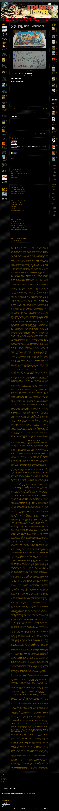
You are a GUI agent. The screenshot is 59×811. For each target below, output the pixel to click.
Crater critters (18, 353)
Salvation (21, 612)
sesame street (13, 623)
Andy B (39, 264)
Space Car (25, 641)
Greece (19, 429)
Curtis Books (13, 356)
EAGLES (15, 389)
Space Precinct (42, 644)
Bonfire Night (26, 308)
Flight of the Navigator (44, 409)
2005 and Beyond (24, 248)
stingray (40, 665)
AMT (42, 260)
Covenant (34, 351)
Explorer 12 (26, 397)
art (40, 274)
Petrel (45, 564)
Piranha (16, 568)
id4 (39, 446)
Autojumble (12, 280)
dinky (29, 371)
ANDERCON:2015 (14, 264)
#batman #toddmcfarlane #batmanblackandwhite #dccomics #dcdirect (25, 133)
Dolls (20, 380)
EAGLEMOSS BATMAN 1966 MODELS (31, 386)
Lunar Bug (44, 496)
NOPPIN (46, 550)
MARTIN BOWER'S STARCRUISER (28, 506)
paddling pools (46, 557)
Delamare (40, 365)
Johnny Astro (28, 461)
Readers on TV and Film (36, 593)
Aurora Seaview (38, 279)
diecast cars (40, 369)
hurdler (15, 446)
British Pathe (16, 313)
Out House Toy (25, 557)
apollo (41, 268)
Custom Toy (28, 356)
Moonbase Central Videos (24, 533)
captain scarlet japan (33, 321)
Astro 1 (23, 276)
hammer (30, 433)
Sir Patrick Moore (42, 627)
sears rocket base (30, 621)
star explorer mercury (44, 658)
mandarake (19, 503)
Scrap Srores (43, 618)
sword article (14, 678)
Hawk (18, 436)
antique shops (31, 266)
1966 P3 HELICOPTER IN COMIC (18, 223)
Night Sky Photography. (41, 549)
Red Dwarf (43, 594)
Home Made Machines (24, 440)
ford (21, 412)
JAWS (25, 456)
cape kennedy (34, 318)
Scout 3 (27, 618)
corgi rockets (21, 348)
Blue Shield (24, 305)
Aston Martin (19, 276)
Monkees (29, 526)
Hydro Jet (21, 446)
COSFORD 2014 (16, 349)
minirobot (46, 519)
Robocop (43, 602)
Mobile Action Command (42, 520)
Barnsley (22, 288)
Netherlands (43, 544)
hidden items (28, 437)
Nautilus (12, 544)
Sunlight (24, 671)
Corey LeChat (21, 345)
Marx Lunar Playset (20, 507)
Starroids (21, 662)
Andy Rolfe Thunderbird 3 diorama (23, 265)
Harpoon (31, 435)
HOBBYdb (42, 437)
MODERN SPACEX (36, 523)
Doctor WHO (31, 378)
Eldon (37, 392)
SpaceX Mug (17, 650)
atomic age (38, 277)
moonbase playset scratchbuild (33, 534)
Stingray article (45, 665)
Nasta (44, 543)
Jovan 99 (30, 464)
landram (14, 483)
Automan (16, 280)
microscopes (19, 516)
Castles (47, 325)
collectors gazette (23, 340)
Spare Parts (23, 653)
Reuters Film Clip (16, 598)
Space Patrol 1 (36, 644)
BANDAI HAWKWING (29, 285)
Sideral (15, 627)
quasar (41, 584)
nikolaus (15, 550)
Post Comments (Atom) (32, 112)
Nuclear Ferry (36, 552)
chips (17, 333)
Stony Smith (44, 666)
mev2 (39, 515)
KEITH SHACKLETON (29, 469)
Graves (43, 428)
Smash (45, 631)
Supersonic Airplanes (18, 674)
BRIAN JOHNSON (36, 312)
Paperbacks (19, 560)
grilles (38, 429)
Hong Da (12, 442)
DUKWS (25, 382)
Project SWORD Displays (17, 580)
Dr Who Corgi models (24, 381)
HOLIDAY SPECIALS (16, 439)
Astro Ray (35, 276)
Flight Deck (37, 409)
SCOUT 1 (13, 618)
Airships (28, 256)
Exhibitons (46, 396)
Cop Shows (46, 344)
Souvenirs (40, 636)
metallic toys (26, 515)
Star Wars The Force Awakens (31, 661)
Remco (19, 595)
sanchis (40, 612)
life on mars (26, 487)
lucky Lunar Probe (14, 496)
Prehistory (36, 573)
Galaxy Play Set (42, 417)
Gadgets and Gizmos (18, 417)
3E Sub (45, 248)
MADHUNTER (40, 499)
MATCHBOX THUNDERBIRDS (42, 510)
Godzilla (20, 427)
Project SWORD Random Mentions (39, 581)
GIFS (29, 424)
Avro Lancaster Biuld (27, 281)
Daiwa (12, 357)
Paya (20, 563)
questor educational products (19, 586)
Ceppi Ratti (29, 329)
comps (28, 343)
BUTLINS (42, 316)
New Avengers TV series (28, 545)
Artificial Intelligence (25, 275)
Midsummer (30, 516)
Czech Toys (45, 356)
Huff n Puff (43, 445)
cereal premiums (35, 329)
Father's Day (20, 401)
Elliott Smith (21, 393)
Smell (47, 631)
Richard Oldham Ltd (35, 598)
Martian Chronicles (18, 506)
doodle (44, 380)
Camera (34, 317)
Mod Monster (23, 522)
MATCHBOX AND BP (30, 510)
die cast (15, 369)
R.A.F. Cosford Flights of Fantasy (34, 586)
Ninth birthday (20, 550)
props (25, 582)
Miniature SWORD (32, 519)
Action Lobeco (33, 252)
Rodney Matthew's (36, 606)
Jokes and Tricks (40, 462)
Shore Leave (42, 626)
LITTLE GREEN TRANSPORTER (38, 491)
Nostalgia (21, 552)
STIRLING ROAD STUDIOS (15, 666)
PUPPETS (15, 584)
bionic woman (23, 297)
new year (42, 548)
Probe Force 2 (25, 575)
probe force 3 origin (32, 575)
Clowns (30, 339)
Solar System (22, 633)
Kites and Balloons (43, 475)
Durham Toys (13, 384)
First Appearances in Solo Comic (17, 407)
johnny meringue (20, 462)
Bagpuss (23, 284)
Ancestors (31, 261)
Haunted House (13, 436)
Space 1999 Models (40, 637)
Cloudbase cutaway (21, 339)
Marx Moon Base (27, 507)
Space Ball (32, 640)
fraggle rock (22, 413)
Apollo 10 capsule (45, 268)
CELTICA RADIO (31, 326)
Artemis (14, 275)
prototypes (38, 582)
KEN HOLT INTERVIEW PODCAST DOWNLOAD (38, 470)
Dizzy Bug (21, 378)
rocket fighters (18, 605)
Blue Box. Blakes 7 (30, 304)
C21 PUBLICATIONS (15, 160)
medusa (39, 512)
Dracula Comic (38, 381)
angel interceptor (41, 265)
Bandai (36, 284)
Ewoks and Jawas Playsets (39, 396)
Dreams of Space (14, 382)
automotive (20, 280)
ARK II (41, 272)
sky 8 (31, 630)
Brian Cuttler (23, 312)
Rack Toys (21, 588)
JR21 (45, 464)
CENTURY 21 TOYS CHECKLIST (34, 20)
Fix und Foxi (16, 408)
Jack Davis (34, 453)
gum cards (43, 430)
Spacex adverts (42, 646)
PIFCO (18, 567)
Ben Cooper (32, 293)
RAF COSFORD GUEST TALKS (16, 589)
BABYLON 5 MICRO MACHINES (16, 283)
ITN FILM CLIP (15, 453)
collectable (41, 339)
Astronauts (13, 277)
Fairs (24, 398)
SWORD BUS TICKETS (29, 678)
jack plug (37, 453)
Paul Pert (12, 563)
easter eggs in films (41, 389)
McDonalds (16, 512)
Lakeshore (28, 481)
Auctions (19, 279)
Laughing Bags (38, 483)
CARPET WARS (14, 325)
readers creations (25, 593)
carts (37, 325)
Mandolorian (23, 503)
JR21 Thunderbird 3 (37, 466)
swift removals (34, 675)
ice (30, 446)
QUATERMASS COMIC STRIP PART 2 (28, 585)
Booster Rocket (22, 309)
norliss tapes (13, 552)
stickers (30, 665)
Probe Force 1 (18, 575)
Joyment (33, 464)
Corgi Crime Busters (35, 347)
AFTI (36, 255)
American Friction (18, 260)
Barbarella (15, 288)
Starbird (42, 661)
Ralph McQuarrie (25, 589)
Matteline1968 (43, 511)
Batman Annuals (45, 289)
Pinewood (38, 567)
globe (43, 425)
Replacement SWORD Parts (38, 595)
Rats (42, 590)
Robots (25, 603)
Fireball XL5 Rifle (20, 405)
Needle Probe (21, 544)
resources (35, 597)
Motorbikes (19, 537)
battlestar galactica (27, 292)
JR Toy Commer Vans (40, 464)
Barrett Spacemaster (27, 288)
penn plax (46, 563)
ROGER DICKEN (14, 607)
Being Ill (25, 293)
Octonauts (44, 553)
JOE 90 (19, 460)
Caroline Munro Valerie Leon (39, 324)
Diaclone (12, 369)
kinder (39, 473)
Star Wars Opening (22, 661)
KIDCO (26, 473)
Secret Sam (42, 621)
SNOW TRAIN (33, 632)
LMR (13, 492)
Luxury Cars (46, 498)
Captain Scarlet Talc (16, 322)
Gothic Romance (20, 428)
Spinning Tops (42, 654)
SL (11, 182)
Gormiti (15, 428)
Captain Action (19, 320)
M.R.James (13, 499)
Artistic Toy (31, 275)
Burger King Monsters (17, 316)
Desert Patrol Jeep (32, 368)
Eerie (15, 392)
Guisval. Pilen (31, 430)
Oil (23, 555)
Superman (46, 672)
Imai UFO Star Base (36, 75)
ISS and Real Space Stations (42, 451)
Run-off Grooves (19, 611)
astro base (27, 276)
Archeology (24, 272)
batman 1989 (35, 289)
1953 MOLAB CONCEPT (16, 240)
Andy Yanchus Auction (34, 265)
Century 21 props (44, 328)
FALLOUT (36, 398)
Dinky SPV (44, 373)
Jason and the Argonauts (19, 456)
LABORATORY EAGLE (42, 479)
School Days (33, 615)
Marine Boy (17, 504)
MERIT (15, 515)
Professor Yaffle (41, 576)
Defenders (25, 365)
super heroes (37, 671)
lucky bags (46, 495)
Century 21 (37, 326)
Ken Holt (28, 470)
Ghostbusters (16, 424)
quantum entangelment (36, 584)
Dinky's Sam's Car (23, 377)
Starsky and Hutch (26, 662)
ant (26, 266)
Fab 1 (45, 397)
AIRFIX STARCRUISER (19, 256)
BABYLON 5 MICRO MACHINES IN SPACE (29, 283)
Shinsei (19, 626)
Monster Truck (13, 528)
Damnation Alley (21, 360)
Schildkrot (25, 615)
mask (47, 507)
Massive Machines (21, 508)
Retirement (39, 597)
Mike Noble (44, 516)
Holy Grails (39, 439)
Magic (20, 500)
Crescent (12, 355)
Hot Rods (18, 444)
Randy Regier (16, 590)
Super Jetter (42, 671)
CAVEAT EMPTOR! (45, 20)
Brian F (27, 312)
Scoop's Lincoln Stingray (27, 616)
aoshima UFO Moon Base (19, 75)
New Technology (29, 548)
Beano (44, 292)
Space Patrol (30, 644)
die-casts (33, 369)
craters (22, 353)
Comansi (19, 342)
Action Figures (14, 252)
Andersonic (35, 264)
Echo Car (15, 391)
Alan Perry (12, 257)
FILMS (21, 404)
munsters (43, 538)
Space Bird (36, 640)
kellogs (25, 470)
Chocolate (29, 333)
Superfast (42, 672)
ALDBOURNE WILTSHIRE (26, 257)
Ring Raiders (36, 599)
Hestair (21, 437)
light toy (29, 487)
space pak (25, 644)
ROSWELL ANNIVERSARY (15, 610)
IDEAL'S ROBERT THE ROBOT (28, 448)
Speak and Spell (31, 653)
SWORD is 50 (17, 679)
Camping (37, 317)
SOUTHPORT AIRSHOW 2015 (32, 636)
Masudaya (16, 510)
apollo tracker (30, 270)
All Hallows (21, 259)
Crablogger (14, 352)
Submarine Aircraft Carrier (20, 670)
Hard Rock (27, 435)
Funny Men (23, 416)
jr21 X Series (21, 468)
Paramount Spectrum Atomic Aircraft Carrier (36, 560)
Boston (44, 309)
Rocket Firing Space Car (25, 605)
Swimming (39, 675)
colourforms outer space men (42, 340)
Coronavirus (43, 348)
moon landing (38, 529)
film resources (27, 402)
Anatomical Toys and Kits (24, 261)
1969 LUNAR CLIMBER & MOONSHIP (18, 191)
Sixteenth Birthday (28, 628)
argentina (35, 272)
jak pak (40, 453)
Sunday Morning (20, 671)
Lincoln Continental (24, 488)
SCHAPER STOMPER (15, 615)
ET (24, 396)
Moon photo (20, 530)
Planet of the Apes (27, 568)
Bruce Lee (35, 313)
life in (15, 487)
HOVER (12, 162)
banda (33, 284)
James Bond (45, 453)
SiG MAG (18, 627)
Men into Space (34, 514)
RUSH (23, 611)
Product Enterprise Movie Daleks (32, 576)
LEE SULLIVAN (19, 484)
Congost (18, 344)
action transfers (45, 252)
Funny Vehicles (27, 416)
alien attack (46, 257)
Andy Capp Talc (43, 264)
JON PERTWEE (17, 464)
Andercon (34, 261)
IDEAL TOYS (20, 448)
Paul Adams (33, 562)
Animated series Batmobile (18, 266)
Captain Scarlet (44, 320)
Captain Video (31, 322)
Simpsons (31, 627)
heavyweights (41, 436)
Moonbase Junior (15, 534)
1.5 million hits (25, 245)
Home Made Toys (34, 440)
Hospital (45, 442)
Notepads (26, 552)
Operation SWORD (14, 556)
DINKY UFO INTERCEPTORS (27, 376)
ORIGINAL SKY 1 (36, 556)
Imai (40, 448)
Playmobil (46, 570)
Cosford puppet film (17, 351)
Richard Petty (40, 598)
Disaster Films (38, 377)
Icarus (29, 446)
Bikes (14, 296)
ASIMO (15, 276)
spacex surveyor (27, 651)
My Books (32, 539)
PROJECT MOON (14, 577)
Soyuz (47, 636)
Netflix (39, 544)
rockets (30, 606)
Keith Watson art (37, 469)
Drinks (18, 382)
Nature (47, 543)
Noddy (31, 550)
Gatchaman (12, 420)
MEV (34, 515)
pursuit (27, 584)
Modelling (38, 522)
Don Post (33, 380)
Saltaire (41, 611)
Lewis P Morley (23, 486)
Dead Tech (16, 365)
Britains (12, 313)
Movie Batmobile (40, 537)
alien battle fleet (13, 259)
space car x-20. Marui (31, 641)
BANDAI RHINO (21, 287)
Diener (43, 369)
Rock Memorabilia (32, 603)
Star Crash (39, 658)
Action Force (20, 252)
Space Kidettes (41, 643)
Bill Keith (39, 296)
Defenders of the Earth (30, 365)
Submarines (38, 670)
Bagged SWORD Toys (17, 284)
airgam (25, 256)
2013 (28, 248)
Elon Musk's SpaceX (30, 393)
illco (37, 448)
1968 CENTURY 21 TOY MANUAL (18, 200)
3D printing (41, 248)
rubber (47, 610)
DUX (17, 384)
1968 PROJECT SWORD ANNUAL (18, 193)
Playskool (23, 571)
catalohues (13, 326)
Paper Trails (15, 560)
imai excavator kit (44, 448)
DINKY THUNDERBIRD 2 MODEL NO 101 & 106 (25, 374)
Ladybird (22, 481)
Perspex (29, 564)
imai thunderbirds (24, 449)
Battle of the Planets (42, 291)
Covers (37, 351)
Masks (12, 508)
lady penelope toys (17, 481)
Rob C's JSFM (17, 601)
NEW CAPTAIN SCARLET (38, 545)
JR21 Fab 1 (31, 465)
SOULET (26, 635)
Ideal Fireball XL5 (45, 446)
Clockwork (44, 337)
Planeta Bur (34, 568)
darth (45, 360)
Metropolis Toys (30, 515)
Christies (46, 333)
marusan (40, 506)
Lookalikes (18, 493)
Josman (21, 464)
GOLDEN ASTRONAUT (32, 427)
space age (46, 639)
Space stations (27, 645)
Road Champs (43, 599)
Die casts (29, 369)
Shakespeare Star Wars (44, 623)
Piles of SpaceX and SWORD (28, 567)
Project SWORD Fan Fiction (27, 580)
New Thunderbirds (36, 548)
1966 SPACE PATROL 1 (15, 221)
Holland (22, 439)
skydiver (44, 630)
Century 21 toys (23, 329)
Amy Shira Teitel (45, 260)
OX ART (35, 557)
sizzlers (40, 628)
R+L (45, 586)
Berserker (46, 293)
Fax (23, 401)
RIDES (30, 599)
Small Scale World (36, 631)
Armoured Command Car (15, 273)
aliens (17, 259)
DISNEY (14, 378)
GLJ (41, 425)
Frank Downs (32, 413)
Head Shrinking (31, 436)
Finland (26, 404)
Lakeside (32, 481)
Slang (24, 631)
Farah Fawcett (42, 400)
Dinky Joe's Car (39, 372)
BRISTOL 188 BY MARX (43, 312)
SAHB (39, 611)
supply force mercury (30, 674)
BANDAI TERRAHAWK (28, 287)
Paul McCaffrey (45, 562)
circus (37, 336)
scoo (18, 616)
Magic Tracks (35, 500)
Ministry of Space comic (15, 520)
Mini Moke (20, 519)
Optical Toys (20, 556)
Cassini (44, 325)
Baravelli (12, 288)
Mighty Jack (35, 516)
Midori (26, 516)
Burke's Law (24, 316)
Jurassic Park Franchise (41, 468)
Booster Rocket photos (38, 309)
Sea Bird (15, 621)
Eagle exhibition (41, 384)
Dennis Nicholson (42, 366)
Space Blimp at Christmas (43, 640)
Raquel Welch (33, 590)
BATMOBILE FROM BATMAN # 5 (21, 291)
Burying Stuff (29, 316)
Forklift (24, 412)
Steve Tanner (13, 665)
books (12, 309)
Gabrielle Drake (45, 416)
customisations (33, 356)
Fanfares (24, 400)
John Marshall (45, 460)
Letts (13, 486)
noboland (24, 550)
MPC (44, 537)
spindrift (37, 654)
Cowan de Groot (41, 351)
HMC (36, 437)
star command (30, 658)
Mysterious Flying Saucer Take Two (22, 541)
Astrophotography (25, 277)
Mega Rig (46, 512)
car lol (21, 324)
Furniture (32, 416)
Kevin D (42, 472)
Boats (22, 307)
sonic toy (12, 635)
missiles (26, 520)
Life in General (19, 487)
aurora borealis (31, 279)
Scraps (47, 618)
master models (29, 508)
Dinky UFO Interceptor (17, 376)
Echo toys (20, 391)
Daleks (16, 360)
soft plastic (46, 632)
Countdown (30, 351)
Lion (45, 490)
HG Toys (24, 437)
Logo (31, 492)
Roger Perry (19, 607)
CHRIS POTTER (38, 333)
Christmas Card (23, 335)
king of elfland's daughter (17, 475)
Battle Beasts (29, 291)
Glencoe (31, 425)
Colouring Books (14, 342)
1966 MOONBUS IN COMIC (16, 219)
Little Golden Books (28, 491)
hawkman (20, 436)
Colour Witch (33, 340)
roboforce (46, 602)
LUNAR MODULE (23, 498)
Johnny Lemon (44, 461)
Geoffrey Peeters (38, 420)
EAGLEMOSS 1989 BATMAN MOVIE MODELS (19, 385)
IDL (34, 448)
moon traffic (23, 531)
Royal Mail (39, 610)
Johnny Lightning (14, 462)
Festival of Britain (43, 401)
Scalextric (38, 614)
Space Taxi (35, 645)
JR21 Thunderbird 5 (14, 468)
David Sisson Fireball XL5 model (43, 361)
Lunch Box (39, 498)
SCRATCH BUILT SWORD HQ (16, 619)
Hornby (25, 442)
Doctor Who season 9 (15, 380)
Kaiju (12, 469)
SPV (40, 655)
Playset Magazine (19, 571)
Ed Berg (36, 391)
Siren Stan (46, 627)
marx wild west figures (42, 507)
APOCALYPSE (37, 268)
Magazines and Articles (15, 500)
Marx (47, 506)
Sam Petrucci (32, 612)
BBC (41, 292)
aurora (27, 279)
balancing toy (27, 284)
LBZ (15, 484)
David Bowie (18, 361)
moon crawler (43, 75)
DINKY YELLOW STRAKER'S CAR (39, 376)
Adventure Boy (13, 255)
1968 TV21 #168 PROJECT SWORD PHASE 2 (20, 195)
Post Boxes (15, 573)
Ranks (25, 590)
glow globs (46, 425)
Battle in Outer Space (35, 291)
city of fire (40, 336)
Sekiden (43, 622)
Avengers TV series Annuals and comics (41, 280)
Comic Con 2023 (37, 342)
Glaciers (23, 425)
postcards (25, 573)
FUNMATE (17, 416)
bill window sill (43, 296)
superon (12, 674)
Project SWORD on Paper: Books (26, 581)
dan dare (26, 360)
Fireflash (28, 405)
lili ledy (16, 488)
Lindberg (31, 490)
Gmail (13, 427)
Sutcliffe (44, 674)
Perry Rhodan (19, 564)
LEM (31, 484)
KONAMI (46, 476)
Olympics (37, 555)
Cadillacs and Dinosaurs (15, 317)
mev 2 (37, 515)
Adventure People (19, 255)
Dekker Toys (36, 365)
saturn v (31, 614)
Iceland (37, 446)
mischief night (22, 520)
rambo (35, 589)
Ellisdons (25, 393)
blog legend (23, 302)
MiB (44, 515)
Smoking (12, 632)
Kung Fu (27, 479)
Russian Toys (27, 611)
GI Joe (23, 424)
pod (11, 572)
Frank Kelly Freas (38, 413)
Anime (24, 266)
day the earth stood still (32, 364)
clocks (40, 337)
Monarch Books (18, 526)
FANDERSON (19, 400)
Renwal (31, 595)
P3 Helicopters (40, 557)
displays (18, 378)
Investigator (46, 450)
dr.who (33, 381)
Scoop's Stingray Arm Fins (36, 616)
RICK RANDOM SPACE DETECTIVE (20, 599)
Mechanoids (33, 512)
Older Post (45, 108)
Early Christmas (20, 389)
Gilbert (41, 424)
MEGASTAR (13, 514)
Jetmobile (40, 457)
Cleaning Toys (20, 337)
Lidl (36, 486)
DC (36, 364)
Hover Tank (21, 445)
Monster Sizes (45, 526)
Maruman (37, 506)
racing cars (16, 588)
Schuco (37, 615)
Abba (30, 251)
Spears (35, 653)
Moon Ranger (33, 530)
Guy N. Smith (23, 432)
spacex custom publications (35, 649)
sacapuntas (36, 611)
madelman (36, 499)
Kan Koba (15, 469)
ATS (11, 279)
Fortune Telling (27, 412)
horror (28, 442)
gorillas (12, 428)
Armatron (46, 272)
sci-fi (41, 615)
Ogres (22, 555)
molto (14, 526)
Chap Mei (46, 329)
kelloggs (41, 469)
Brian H (31, 312)
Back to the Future (45, 283)
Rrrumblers (43, 610)
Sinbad (34, 627)
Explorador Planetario (19, 397)
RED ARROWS (37, 594)
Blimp (24, 301)
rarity (37, 590)
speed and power (18, 654)
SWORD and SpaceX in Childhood (20, 676)
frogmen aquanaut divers (39, 415)
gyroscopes (28, 432)
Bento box (43, 293)
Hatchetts (46, 435)
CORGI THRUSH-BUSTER (29, 348)
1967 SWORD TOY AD (15, 206)
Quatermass (45, 584)
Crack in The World (20, 352)
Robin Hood (34, 602)
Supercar (18, 672)
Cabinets (46, 316)
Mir (19, 520)
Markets (32, 504)
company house (14, 343)
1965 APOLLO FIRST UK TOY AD (17, 231)
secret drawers (37, 621)
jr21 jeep (36, 465)
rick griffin (44, 598)
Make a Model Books (36, 502)
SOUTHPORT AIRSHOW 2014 (21, 636)
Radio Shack (32, 588)
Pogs (16, 572)
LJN (11, 492)
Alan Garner (46, 256)
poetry (13, 572)
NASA (19, 543)
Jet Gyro (25, 457)
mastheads (12, 510)
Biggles (12, 296)
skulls (29, 630)
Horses (42, 442)
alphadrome (13, 260)
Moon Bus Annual (18, 529)
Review (20, 598)
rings (39, 599)
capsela (15, 320)
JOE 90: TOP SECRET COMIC (27, 460)
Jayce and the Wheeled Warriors (33, 456)
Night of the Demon (33, 549)
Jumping (31, 468)
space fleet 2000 (18, 643)
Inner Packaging (27, 450)
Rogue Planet (24, 607)
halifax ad (46, 432)
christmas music (45, 335)
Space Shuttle (21, 645)
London (33, 492)
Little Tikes (46, 491)
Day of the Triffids (25, 364)
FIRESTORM (34, 405)
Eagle (30, 384)
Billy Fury (15, 297)
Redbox (46, 594)
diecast (36, 369)
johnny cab (32, 461)
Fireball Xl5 (43, 404)
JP (35, 464)
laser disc (30, 483)
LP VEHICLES (14, 179)
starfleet (16, 662)
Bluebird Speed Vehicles (39, 305)
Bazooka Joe (37, 292)
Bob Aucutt (27, 306)
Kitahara (38, 475)
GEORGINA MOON (45, 420)
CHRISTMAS (15, 335)
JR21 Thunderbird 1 (20, 466)
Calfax (26, 317)
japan (25, 455)
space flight (24, 643)
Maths (21, 511)
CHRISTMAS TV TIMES (15, 336)
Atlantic (34, 277)
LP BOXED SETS (18, 495)
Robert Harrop (21, 602)
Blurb (44, 305)
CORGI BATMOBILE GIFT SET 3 (26, 347)
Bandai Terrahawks (35, 287)
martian (13, 506)
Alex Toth (33, 257)
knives (36, 476)
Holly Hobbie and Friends (33, 439)
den (38, 366)
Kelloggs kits (45, 469)
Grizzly (47, 429)
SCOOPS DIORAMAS (44, 616)
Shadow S (32, 623)
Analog (12, 261)
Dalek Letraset (41, 357)
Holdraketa (46, 437)
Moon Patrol (15, 530)
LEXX (29, 486)
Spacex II (43, 649)
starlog (19, 662)
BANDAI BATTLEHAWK (42, 284)
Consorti (28, 344)
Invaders (42, 450)
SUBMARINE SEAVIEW (30, 670)
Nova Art (30, 552)
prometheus (21, 582)
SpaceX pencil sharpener (40, 650)
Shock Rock (26, 626)
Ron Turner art (30, 608)
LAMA (35, 481)
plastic (37, 568)
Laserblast (34, 483)
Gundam (14, 432)
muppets (47, 538)
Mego (16, 514)
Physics (15, 567)
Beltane (28, 293)
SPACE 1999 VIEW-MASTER (24, 639)
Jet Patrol (32, 457)
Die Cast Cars (22, 369)
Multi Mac (18, 538)
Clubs (33, 339)
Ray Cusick (45, 590)
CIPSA (35, 336)
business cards (37, 316)
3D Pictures (36, 248)
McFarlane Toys (21, 512)
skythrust (14, 631)
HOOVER (13, 165)
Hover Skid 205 (16, 445)
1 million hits (20, 245)
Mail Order (46, 500)
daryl (47, 360)
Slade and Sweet (20, 631)
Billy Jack (18, 297)
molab (47, 524)
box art (14, 311)
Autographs (46, 279)
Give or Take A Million (17, 425)
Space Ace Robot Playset (39, 639)
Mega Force (43, 512)
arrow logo (37, 273)
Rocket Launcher (43, 605)
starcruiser (13, 662)
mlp (34, 520)
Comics (42, 342)
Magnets (42, 500)
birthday (42, 297)
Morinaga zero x (22, 536)
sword (42, 675)
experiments (13, 397)
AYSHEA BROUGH (35, 281)
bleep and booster (19, 301)
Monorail (36, 526)
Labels (37, 479)
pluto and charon (38, 571)
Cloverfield (26, 339)
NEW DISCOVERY (23, 546)
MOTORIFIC (24, 537)
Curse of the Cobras (45, 355)
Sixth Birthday (35, 628)
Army (29, 273)
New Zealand (13, 549)
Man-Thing (15, 503)
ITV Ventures (24, 453)
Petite (43, 564)
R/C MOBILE (42, 586)
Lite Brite (17, 491)
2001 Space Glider (41, 247)
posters (28, 573)
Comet (26, 342)
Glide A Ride (38, 425)
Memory (25, 514)
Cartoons (34, 325)
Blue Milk (14, 305)
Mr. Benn (46, 537)
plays (14, 571)
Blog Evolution (42, 301)
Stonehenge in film (39, 666)
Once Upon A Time (45, 555)
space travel (44, 645)
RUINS (14, 611)
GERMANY (7, 18)
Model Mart (28, 522)
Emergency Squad (42, 393)
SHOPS (38, 626)
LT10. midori (41, 495)
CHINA (39, 18)
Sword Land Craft (24, 679)
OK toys (26, 555)
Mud (14, 538)
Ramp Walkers (39, 589)
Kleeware (17, 476)
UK (3, 18)
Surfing (36, 674)
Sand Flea (43, 612)
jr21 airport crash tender (17, 465)
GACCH (12, 417)
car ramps (23, 324)
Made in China (22, 499)
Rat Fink (39, 590)
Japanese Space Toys (35, 455)
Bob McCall (36, 306)
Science (43, 615)
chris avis (33, 333)
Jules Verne (27, 468)
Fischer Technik (34, 407)
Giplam (12, 425)
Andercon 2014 (40, 261)
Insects (32, 450)
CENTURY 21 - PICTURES (16, 175)
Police (28, 572)
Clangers (43, 336)
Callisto (31, 317)
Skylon (12, 631)
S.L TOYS (32, 611)
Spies (30, 654)
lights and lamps (34, 487)
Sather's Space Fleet (19, 614)
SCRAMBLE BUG (36, 618)
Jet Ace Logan (21, 457)
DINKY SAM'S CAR (22, 373)
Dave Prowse (13, 361)
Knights (26, 476)
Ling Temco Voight (40, 490)
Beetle (15, 293)
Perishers (15, 564)
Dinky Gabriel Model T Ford (19, 372)
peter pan (40, 564)
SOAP (43, 632)
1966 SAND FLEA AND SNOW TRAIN (18, 225)
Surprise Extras (39, 674)
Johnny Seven (27, 462)
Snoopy (15, 632)
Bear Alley (46, 292)
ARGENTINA (29, 18)
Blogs (42, 302)
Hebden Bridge (45, 436)
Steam (35, 662)
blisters (26, 301)
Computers (46, 343)
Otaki (13, 557)
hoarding (39, 437)
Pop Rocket (44, 572)
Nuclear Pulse (27, 553)
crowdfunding (26, 355)
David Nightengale (29, 361)
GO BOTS (16, 427)
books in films (16, 309)
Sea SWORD (24, 621)
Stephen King (45, 662)
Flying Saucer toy (30, 411)
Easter (35, 389)
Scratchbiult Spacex (27, 619)
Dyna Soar (26, 384)
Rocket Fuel (37, 605)
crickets (15, 355)
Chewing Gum (16, 332)
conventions (42, 344)
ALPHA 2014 (37, 259)
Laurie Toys (12, 484)
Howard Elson (36, 445)
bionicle (27, 297)
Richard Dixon (28, 598)
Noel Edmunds (35, 550)
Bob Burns (32, 306)
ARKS (44, 272)
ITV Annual (20, 453)
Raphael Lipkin (28, 590)
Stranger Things (17, 669)
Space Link (46, 643)
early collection (26, 389)
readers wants (45, 593)
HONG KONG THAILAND (46, 18)
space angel (19, 640)
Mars (39, 504)
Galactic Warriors (30, 417)
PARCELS (46, 560)
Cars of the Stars (27, 325)
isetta (31, 451)
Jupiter (34, 468)
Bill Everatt (36, 296)
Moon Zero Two (33, 531)
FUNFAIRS (13, 416)
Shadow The (37, 623)
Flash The (25, 408)
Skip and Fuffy (25, 630)
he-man (27, 436)
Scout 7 (30, 618)
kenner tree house (28, 472)
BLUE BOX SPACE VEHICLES (19, 304)
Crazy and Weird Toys (28, 353)
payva (23, 563)
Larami (17, 483)
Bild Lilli (17, 296)
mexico (42, 515)
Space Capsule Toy (19, 641)
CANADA (41, 317)
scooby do (21, 616)
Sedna (40, 622)
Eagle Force (46, 384)
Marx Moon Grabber (34, 507)
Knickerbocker (22, 476)
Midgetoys (23, 516)
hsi (40, 445)
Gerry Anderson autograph (32, 421)
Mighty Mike (39, 516)
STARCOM (46, 661)
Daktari (14, 357)
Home (29, 108)
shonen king (34, 626)
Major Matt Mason (26, 502)
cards (31, 324)
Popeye (47, 572)
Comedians (23, 342)
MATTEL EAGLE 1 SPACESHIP (35, 511)
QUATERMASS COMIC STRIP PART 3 (41, 585)
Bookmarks (46, 308)
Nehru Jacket (26, 544)
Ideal (41, 446)
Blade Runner (41, 300)
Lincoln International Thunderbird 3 (34, 488)
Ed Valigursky (42, 391)
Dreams (47, 381)
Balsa (31, 284)
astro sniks (39, 276)
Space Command (42, 641)
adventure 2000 (39, 253)
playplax (12, 571)
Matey (18, 511)
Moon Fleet (33, 529)
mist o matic (31, 520)
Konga (26, 477)
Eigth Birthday (29, 392)
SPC (27, 653)
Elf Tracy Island (13, 393)
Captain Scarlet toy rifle (24, 322)
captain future (24, 320)
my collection (37, 539)
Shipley (22, 626)
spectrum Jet (13, 654)
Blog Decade (33, 301)
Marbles (41, 503)
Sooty (15, 635)
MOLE (12, 526)
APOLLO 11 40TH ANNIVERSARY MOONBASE (19, 269)
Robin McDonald (38, 602)
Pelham (40, 563)
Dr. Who (30, 381)
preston (47, 573)
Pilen (21, 567)
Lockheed (23, 492)
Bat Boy (45, 288)
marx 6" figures (13, 507)
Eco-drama (29, 391)
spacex (32, 646)
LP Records (24, 495)
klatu (47, 475)
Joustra (27, 464)
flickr (34, 409)
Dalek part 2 (46, 357)
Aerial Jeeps (33, 255)
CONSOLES (25, 344)
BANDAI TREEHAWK (42, 287)
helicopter (13, 437)
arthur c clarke (18, 275)
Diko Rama (46, 369)
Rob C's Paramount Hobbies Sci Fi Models (30, 601)
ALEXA (36, 257)
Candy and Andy (21, 318)
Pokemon (18, 572)
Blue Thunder (28, 305)
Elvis (35, 393)
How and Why (30, 445)
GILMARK (44, 424)
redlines (12, 595)
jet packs (28, 457)
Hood (15, 442)
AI (39, 255)
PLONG (33, 571)
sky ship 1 (37, 630)
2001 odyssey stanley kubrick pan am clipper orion (26, 247)
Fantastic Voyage (33, 400)
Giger (39, 424)
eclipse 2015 (24, 391)
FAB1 (12, 398)
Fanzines (37, 400)
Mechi (37, 512)
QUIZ (25, 586)
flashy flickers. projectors (32, 408)
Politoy (36, 572)
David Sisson (35, 361)
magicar (39, 500)
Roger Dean (46, 606)
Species (38, 653)
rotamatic (21, 610)
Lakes (26, 481)
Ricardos (23, 598)
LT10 (38, 495)
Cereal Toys (42, 329)
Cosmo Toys (23, 351)
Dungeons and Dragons (44, 382)
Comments (46, 342)
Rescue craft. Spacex (28, 597)
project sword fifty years (37, 580)
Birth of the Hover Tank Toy (34, 297)
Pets (16, 565)
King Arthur (44, 473)
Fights (15, 402)
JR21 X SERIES (14, 177)
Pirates (19, 568)
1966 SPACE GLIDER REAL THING (18, 189)
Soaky (41, 632)
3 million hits (32, 248)
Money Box (24, 526)
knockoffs (39, 476)
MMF (36, 520)
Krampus (17, 479)
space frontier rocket (30, 643)
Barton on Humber (38, 288)
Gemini (29, 420)
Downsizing (18, 381)
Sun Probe (14, 671)
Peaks (25, 563)
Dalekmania (13, 360)
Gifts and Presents (34, 424)
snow (18, 632)
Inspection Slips (36, 450)
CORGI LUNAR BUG (14, 348)
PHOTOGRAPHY (33, 566)
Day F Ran (20, 364)
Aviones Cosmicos (14, 281)
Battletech (33, 292)
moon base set (33, 528)
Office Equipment (17, 555)
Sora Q (23, 635)
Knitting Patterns (31, 476)
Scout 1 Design (18, 618)
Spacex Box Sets (17, 649)
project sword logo (45, 580)
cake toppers (21, 317)
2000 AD (12, 247)
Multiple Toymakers (37, 538)
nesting (36, 544)
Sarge (13, 614)
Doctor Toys (26, 378)
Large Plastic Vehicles (23, 483)
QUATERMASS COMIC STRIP (16, 585)
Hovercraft (26, 445)
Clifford (28, 337)
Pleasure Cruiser (29, 571)
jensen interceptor (45, 456)
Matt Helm (24, 511)
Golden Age (25, 427)
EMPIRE (46, 393)
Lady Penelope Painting (38, 480)
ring (33, 599)
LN (14, 492)
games (25, 418)
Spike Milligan (33, 654)
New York (46, 548)
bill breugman (21, 296)
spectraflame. (42, 653)
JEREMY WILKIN (13, 457)
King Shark (24, 475)
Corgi (25, 346)
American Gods (24, 260)
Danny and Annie (31, 360)
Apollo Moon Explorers (36, 269)
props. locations (30, 582)
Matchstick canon (14, 511)
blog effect (37, 301)
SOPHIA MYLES (19, 635)
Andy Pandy (15, 265)
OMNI (40, 555)
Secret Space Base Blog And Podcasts (20, 622)
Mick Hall (46, 515)
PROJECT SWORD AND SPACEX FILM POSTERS (27, 577)
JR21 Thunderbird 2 (29, 466)
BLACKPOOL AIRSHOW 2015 (23, 300)
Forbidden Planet (17, 412)
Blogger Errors (38, 302)
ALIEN (42, 257)
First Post (29, 407)
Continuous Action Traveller (34, 344)
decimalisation (20, 365)
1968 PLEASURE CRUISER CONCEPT (19, 198)
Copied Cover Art (14, 345)
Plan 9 (22, 568)
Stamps (41, 657)
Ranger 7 (22, 590)
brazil (12, 312)
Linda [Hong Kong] (26, 490)
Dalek (17, 357)
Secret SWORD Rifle (30, 622)
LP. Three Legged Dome (32, 495)
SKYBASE (41, 630)
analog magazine (16, 261)
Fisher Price (39, 407)
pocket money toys (44, 571)
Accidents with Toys (35, 251)
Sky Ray (33, 630)
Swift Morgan (29, 675)
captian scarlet (36, 322)
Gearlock (16, 420)
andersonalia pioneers (28, 264)
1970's (30, 245)
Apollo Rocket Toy (19, 270)
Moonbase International (43, 533)
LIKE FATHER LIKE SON (42, 487)
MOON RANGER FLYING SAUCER (42, 530)
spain (15, 653)
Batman (21, 289)
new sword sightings (21, 548)
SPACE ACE (32, 639)
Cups (40, 355)
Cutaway (38, 356)
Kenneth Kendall (35, 472)
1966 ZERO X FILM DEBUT (16, 217)
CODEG (38, 339)
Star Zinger (39, 661)
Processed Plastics (40, 575)
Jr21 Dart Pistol (25, 465)
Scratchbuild (36, 619)
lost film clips (34, 493)
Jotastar (24, 464)
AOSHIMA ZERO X (30, 268)
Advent (34, 253)
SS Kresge (29, 657)
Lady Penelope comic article (29, 480)
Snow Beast (21, 632)
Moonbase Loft (23, 534)
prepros (40, 573)
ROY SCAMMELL (34, 610)
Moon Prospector (26, 530)
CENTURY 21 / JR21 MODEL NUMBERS (19, 173)
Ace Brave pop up (42, 251)
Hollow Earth (26, 439)
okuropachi (33, 555)
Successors (43, 670)
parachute (24, 560)
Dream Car (44, 381)
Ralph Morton (31, 589)
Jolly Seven (46, 462)
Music (23, 540)
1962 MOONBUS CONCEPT (16, 236)
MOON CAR (23, 529)
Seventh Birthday (21, 623)
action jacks (29, 252)
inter (40, 450)
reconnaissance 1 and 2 (15, 594)
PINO (42, 567)
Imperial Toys (45, 449)
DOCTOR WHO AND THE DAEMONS (41, 378)
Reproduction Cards (19, 597)
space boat (13, 641)
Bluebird (32, 305)
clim (38, 337)
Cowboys (46, 351)
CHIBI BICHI (23, 332)
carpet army (46, 324)
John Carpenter (36, 460)
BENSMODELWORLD (37, 293)
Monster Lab (40, 526)
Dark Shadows (38, 360)
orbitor (24, 556)
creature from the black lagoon (39, 353)
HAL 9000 (43, 432)
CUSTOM (18, 356)
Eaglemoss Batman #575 (19, 386)
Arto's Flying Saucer (38, 275)
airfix (47, 255)
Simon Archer (27, 627)
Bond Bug (21, 308)
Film (17, 402)
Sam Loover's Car (26, 612)
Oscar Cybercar (42, 556)
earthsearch (32, 389)
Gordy (44, 427)
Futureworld (41, 416)
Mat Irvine (20, 510)
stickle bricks (35, 665)
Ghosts (20, 424)
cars (23, 325)
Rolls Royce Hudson (44, 607)
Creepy (46, 353)
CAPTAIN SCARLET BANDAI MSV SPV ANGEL (20, 321)
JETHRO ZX (36, 457)
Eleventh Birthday (42, 392)
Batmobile (13, 291)
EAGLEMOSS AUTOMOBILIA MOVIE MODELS (35, 385)
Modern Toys (43, 523)
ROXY (29, 610)
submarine (13, 670)
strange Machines (41, 667)
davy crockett (16, 364)
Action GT (24, 252)
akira (36, 256)
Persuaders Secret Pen (34, 564)
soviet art (44, 636)
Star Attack (18, 658)
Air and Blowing (43, 255)
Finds (24, 404)
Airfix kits (12, 256)
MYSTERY (31, 541)
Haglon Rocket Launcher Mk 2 (36, 432)
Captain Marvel (37, 320)
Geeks (26, 420)
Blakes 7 (46, 300)
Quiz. (28, 586)
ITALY (17, 18)
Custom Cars (22, 356)
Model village (33, 522)
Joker (36, 462)
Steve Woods (18, 665)
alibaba (39, 257)
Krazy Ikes (21, 479)
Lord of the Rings (28, 493)
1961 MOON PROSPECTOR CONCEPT (19, 238)
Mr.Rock (12, 538)
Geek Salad (21, 420)
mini (11, 519)
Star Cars (25, 658)
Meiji (18, 514)
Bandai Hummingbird (36, 285)
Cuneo (38, 355)
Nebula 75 (16, 544)
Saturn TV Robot (26, 614)
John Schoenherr (22, 461)
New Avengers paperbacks (19, 545)
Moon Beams (39, 528)
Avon (22, 281)
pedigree (36, 563)
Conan (12, 344)
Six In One (15, 628)
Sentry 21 (46, 622)
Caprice (12, 320)
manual (39, 503)
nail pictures (41, 541)
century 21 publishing (15, 329)
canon (26, 318)
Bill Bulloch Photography (29, 296)
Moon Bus (13, 529)
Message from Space (20, 515)
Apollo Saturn (25, 270)
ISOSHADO (34, 451)
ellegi (18, 393)
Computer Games (33, 343)
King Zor (31, 475)
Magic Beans (24, 500)
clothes (16, 339)
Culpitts (34, 355)
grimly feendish (41, 429)
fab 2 (47, 397)
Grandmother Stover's (34, 428)
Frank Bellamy (27, 413)
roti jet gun (25, 610)
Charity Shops (18, 331)
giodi (47, 424)
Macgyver (16, 499)
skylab (47, 630)
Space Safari (16, 645)
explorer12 (31, 397)
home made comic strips (15, 440)
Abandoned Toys (25, 251)
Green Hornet (24, 429)
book (30, 308)
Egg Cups (18, 392)
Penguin (43, 563)
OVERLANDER (30, 557)
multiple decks (30, 538)
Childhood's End (39, 332)
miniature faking (25, 519)
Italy (11, 453)
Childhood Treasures (30, 332)
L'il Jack (34, 479)
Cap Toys (29, 318)
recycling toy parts (31, 594)
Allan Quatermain (32, 259)
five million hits (44, 407)
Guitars (35, 430)
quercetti (12, 586)
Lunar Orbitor (34, 498)
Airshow (31, 256)
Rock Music (38, 603)
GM (11, 427)
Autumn (23, 280)
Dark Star (42, 360)
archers (28, 272)
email (37, 393)
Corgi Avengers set (31, 345)
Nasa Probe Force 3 (30, 543)
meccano (29, 512)
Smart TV (42, 631)
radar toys (25, 588)
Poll (38, 572)
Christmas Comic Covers (32, 335)
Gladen (26, 425)
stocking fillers (22, 666)
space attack (27, 640)
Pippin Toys (13, 568)
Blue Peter (19, 305)
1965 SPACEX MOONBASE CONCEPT (19, 229)
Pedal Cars (32, 563)
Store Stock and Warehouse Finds (20, 667)
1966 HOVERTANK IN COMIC (17, 212)
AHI (38, 255)
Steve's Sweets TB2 (25, 665)
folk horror (40, 411)
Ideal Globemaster (14, 448)
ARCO (32, 272)
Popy (12, 573)
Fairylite (30, 398)
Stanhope (45, 657)
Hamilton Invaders (24, 433)
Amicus (31, 260)
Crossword (22, 355)
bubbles (44, 313)
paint (12, 559)
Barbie (19, 288)
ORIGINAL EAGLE (29, 556)
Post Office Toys (20, 573)
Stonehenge (34, 666)
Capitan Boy (39, 318)
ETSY (30, 396)
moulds (30, 537)
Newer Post (13, 108)
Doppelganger (13, 381)
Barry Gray (33, 288)
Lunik (42, 498)
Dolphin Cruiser (24, 380)
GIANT (26, 424)
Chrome (21, 336)
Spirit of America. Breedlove (19, 655)
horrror (39, 442)
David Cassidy (23, 361)
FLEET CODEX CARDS (41, 408)
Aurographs (23, 279)
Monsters (19, 528)
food (12, 412)
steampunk (39, 662)
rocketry (27, 606)
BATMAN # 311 (25, 289)
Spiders (23, 654)
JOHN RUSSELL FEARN (15, 461)
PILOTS (35, 567)
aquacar (16, 272)
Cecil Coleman (23, 326)
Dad (47, 356)
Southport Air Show (41, 635)
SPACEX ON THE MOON (24, 650)
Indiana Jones (20, 450)
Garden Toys (33, 419)
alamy (38, 256)
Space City (37, 641)
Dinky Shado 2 (29, 373)
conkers (21, 344)
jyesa (47, 468)
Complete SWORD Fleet (21, 343)
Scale (34, 614)
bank (47, 287)
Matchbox (24, 510)
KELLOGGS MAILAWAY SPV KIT (17, 470)
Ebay (46, 389)
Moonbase (38, 531)
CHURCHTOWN (26, 336)
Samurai (36, 612)
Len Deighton (34, 484)
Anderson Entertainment (21, 264)
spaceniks (24, 646)
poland (21, 572)
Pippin (47, 567)
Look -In (45, 492)
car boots (17, 324)
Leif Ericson (28, 484)
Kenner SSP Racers (20, 472)
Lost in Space (39, 493)
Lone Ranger (37, 492)
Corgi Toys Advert (37, 348)
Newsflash (18, 549)
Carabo (26, 324)
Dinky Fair (12, 372)
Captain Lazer (31, 320)
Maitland (12, 502)
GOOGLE (41, 427)
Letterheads (43, 484)
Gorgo (47, 427)
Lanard (38, 481)
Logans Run (27, 492)
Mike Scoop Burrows (18, 518)
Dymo (22, 384)
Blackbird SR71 (14, 300)
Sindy (37, 627)
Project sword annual (41, 577)
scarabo (46, 614)
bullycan (43, 314)
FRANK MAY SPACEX (44, 413)
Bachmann (40, 283)
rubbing (12, 611)
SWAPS (14, 675)
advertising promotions (26, 255)
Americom (28, 260)
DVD (20, 384)
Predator (32, 573)
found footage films (34, 412)
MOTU (27, 537)
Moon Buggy (45, 528)
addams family (27, 253)
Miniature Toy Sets (41, 519)
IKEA (36, 448)
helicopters (17, 437)
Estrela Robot (21, 396)
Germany (13, 421)
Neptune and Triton (32, 544)
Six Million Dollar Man (21, 628)
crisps (19, 355)
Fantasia (27, 400)
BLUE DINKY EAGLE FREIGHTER (40, 304)
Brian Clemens (18, 312)
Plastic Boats (42, 568)
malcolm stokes (43, 502)
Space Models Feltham (19, 644)
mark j (28, 504)
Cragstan (33, 352)
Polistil (34, 572)
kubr (24, 479)
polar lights (25, 572)
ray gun (23, 591)
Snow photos (27, 632)
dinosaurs (28, 377)
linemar (35, 490)
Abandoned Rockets (18, 251)
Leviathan (16, 486)
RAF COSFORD (38, 588)
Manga (27, 503)
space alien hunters (14, 640)
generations (33, 420)
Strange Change (34, 667)
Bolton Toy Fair (13, 308)
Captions (44, 322)
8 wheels (18, 249)
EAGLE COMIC (35, 384)
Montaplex (25, 528)
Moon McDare (43, 529)
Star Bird (22, 658)
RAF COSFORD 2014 (44, 588)
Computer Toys (40, 343)
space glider (36, 643)
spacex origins (31, 650)
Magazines (45, 499)
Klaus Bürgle (13, 476)
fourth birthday (17, 413)
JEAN (40, 456)
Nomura (39, 550)
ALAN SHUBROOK (18, 257)
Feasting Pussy (26, 401)
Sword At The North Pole (21, 678)
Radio (28, 588)
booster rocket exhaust (30, 309)
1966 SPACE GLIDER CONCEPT (17, 210)
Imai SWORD (18, 449)
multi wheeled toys (24, 538)
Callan (28, 317)
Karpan (19, 469)
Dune (38, 382)
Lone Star (42, 492)
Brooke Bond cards (29, 313)
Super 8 (32, 671)
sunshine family (28, 671)
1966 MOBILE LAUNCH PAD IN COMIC (19, 227)
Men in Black (29, 514)
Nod (29, 550)
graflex (24, 428)
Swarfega (17, 675)
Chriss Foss (43, 333)
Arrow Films (32, 273)
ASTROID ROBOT (44, 276)
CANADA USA (22, 18)
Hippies (32, 437)
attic (14, 279)
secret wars (37, 622)
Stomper (26, 666)
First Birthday (25, 407)
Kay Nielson (22, 469)
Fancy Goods (13, 400)
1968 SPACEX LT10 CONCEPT (17, 187)
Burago (12, 316)
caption (40, 322)
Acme (47, 251)
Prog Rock (46, 576)
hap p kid (16, 435)
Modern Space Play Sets (28, 523)
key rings (16, 473)
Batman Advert (40, 289)
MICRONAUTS (14, 516)
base (43, 288)
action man (39, 252)
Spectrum (46, 653)
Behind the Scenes (20, 293)
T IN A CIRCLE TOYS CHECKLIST (21, 20)
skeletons (21, 630)
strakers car (28, 667)
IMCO (37, 449)
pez (18, 565)
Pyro (30, 584)
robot (15, 603)
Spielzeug (26, 654)
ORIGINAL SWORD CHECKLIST (17, 171)
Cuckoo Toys (30, 355)
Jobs (17, 460)
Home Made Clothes (44, 439)
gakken (24, 417)
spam (18, 653)
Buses (33, 316)
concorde (15, 344)
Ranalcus (44, 589)
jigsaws (30, 459)
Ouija (22, 557)
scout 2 (23, 618)
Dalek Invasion (21, 357)
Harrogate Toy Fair (36, 435)
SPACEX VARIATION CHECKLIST (8, 20)
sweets (24, 675)
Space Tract (40, 645)
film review (31, 402)
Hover (12, 445)
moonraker (46, 534)
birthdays (16, 299)
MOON (28, 528)
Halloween (17, 434)
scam (41, 614)
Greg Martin (35, 429)
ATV (16, 279)
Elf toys (47, 392)
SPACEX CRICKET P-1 (25, 649)
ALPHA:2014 (46, 259)
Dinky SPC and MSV (37, 373)
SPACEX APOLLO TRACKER (39, 648)
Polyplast (40, 572)
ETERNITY (27, 396)
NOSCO (16, 552)
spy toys (25, 657)
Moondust (42, 534)
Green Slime (29, 429)
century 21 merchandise (34, 328)
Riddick (28, 599)
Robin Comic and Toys (27, 602)
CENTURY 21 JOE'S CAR (16, 328)
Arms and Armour (23, 273)
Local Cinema (18, 492)
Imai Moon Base (28, 75)
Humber (46, 445)
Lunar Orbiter (29, 498)
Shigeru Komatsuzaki (14, 626)
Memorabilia (21, 514)
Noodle (43, 550)
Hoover (22, 442)
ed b (32, 391)
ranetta (19, 590)
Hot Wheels (28, 444)
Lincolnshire (20, 490)
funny (20, 416)
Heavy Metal (36, 436)
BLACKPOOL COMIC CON (33, 300)
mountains (33, 537)
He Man (24, 436)
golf (38, 427)
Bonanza (17, 308)
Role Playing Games (31, 607)
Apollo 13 (30, 269)
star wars (15, 661)
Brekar (14, 312)
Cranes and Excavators (39, 352)
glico (35, 425)
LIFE (37, 486)
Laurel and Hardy (45, 483)
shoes (30, 626)
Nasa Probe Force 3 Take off (38, 543)
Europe (33, 396)
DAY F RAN (13, 167)
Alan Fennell (41, 256)
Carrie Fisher (19, 325)
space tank (32, 645)
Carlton (33, 324)
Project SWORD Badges (27, 578)
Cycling (41, 356)
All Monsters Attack (26, 259)
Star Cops (35, 658)
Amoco (35, 260)
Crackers (30, 352)
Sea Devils (20, 621)
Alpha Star (41, 259)
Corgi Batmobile (18, 347)
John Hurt (41, 460)
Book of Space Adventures (36, 308)
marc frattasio (45, 503)
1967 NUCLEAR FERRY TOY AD (17, 204)
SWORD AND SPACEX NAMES (32, 676)
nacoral (37, 541)
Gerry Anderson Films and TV (42, 421)
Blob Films (29, 301)
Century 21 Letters (24, 328)
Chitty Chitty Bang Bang (22, 333)
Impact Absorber (40, 449)
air (40, 255)
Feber (30, 401)
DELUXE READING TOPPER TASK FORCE (27, 366)
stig (38, 665)
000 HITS (12, 245)
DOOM (47, 380)
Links (44, 490)
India (16, 450)
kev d (39, 472)
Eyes (42, 397)
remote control (24, 595)
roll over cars (37, 607)
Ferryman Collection (36, 401)
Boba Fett (41, 306)
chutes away (31, 336)
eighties (24, 392)
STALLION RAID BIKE (35, 657)
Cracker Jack (25, 352)
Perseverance (24, 564)
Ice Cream (33, 446)
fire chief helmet (32, 404)
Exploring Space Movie (37, 397)
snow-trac (38, 632)
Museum (12, 539)
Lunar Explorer (17, 498)
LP (13, 495)
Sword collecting (37, 678)
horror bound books (34, 442)
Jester (18, 457)
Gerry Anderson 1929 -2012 (21, 421)
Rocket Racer (15, 606)
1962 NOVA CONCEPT (15, 234)
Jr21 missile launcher (42, 465)
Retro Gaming (43, 597)
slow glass (31, 631)
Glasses (28, 425)
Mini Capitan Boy (15, 519)
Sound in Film (30, 635)
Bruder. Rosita (40, 313)
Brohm (24, 313)
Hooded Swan (18, 442)
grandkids (27, 428)
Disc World (43, 377)
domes (29, 380)
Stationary (32, 662)
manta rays (35, 503)
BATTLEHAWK (16, 292)
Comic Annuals (31, 342)
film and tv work (21, 402)
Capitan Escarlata (45, 318)
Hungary (12, 446)
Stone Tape (30, 666)
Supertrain (24, 674)
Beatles (12, 293)
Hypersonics (26, 446)
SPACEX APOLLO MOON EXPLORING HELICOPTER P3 (24, 648)
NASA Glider (23, 543)
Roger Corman (41, 606)
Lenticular (39, 484)
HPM (39, 445)
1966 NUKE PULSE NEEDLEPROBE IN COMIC (20, 214)
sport (38, 655)
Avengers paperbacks (29, 280)
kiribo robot (35, 475)
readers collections (15, 593)
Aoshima (37, 266)
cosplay (26, 351)
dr (20, 381)
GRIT (45, 429)
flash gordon (20, 408)
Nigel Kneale (27, 549)
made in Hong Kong (29, 499)
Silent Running (22, 627)
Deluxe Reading (15, 366)
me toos (25, 512)
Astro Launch (31, 276)
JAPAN (34, 18)
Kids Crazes (30, 473)
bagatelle (12, 284)
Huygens (18, 446)
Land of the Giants (43, 481)
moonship (13, 536)
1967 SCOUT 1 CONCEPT (16, 202)
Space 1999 (14, 637)
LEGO (24, 484)
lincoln (20, 488)
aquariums (20, 272)
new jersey (42, 546)
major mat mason (18, 502)
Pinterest (44, 567)
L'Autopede (31, 479)
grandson (40, 428)
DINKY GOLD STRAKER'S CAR (30, 372)
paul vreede (16, 563)
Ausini (42, 279)
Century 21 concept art (44, 326)
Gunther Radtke (18, 432)
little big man (21, 491)
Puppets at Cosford (22, 584)
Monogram (33, 526)
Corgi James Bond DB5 (43, 347)
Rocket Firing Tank (32, 605)
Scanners (43, 614)
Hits (34, 437)
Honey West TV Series (44, 440)
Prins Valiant (13, 575)
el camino (33, 392)
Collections (17, 340)
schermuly (21, 615)
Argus (38, 272)
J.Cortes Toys (29, 453)
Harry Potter (42, 435)
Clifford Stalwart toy (33, 337)
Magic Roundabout (29, 500)
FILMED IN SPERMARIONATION (38, 402)
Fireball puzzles (37, 404)
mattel (27, 511)
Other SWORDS (18, 557)
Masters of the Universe (43, 508)
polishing (31, 572)
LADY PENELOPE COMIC (19, 480)
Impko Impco (13, 450)
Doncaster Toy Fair (39, 380)
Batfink (14, 289)
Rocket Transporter (21, 606)
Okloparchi (29, 555)
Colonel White (28, 340)
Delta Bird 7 (44, 365)
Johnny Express (38, 461)
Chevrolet (12, 332)
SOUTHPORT (36, 635)
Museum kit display (18, 539)
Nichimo (22, 549)
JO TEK (14, 460)
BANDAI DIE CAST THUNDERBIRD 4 (20, 285)
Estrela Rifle (15, 396)
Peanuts (28, 563)
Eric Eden (40, 394)
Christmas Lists (39, 335)
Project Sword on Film (15, 581)
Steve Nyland (41, 663)
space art (23, 640)
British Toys (21, 313)
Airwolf (34, 256)
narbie (17, 543)
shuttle (46, 626)
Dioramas (33, 377)
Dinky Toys (42, 374)
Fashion (16, 401)
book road (42, 308)
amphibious (38, 260)
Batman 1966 (30, 289)
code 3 (35, 339)
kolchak (43, 476)
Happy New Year (21, 435)
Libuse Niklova (32, 486)
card (28, 324)
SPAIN (13, 18)
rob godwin (17, 602)
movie (36, 537)
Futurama (36, 416)
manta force (30, 503)
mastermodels (35, 508)
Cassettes (40, 325)
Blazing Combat (13, 301)
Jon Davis (12, 464)
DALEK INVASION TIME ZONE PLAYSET (31, 357)
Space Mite (12, 644)
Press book (43, 573)
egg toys (21, 392)
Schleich (28, 615)
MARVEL (44, 506)
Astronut (19, 277)
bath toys (17, 289)
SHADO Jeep (28, 623)
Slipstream (27, 631)
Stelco (42, 662)
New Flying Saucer (31, 546)
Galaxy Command (36, 417)
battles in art (21, 292)
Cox (11, 352)
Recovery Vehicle (23, 594)
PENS (12, 564)
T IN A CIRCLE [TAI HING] (16, 169)
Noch (28, 550)
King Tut (27, 475)
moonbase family (34, 533)
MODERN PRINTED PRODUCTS (18, 523)
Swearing (20, 675)
